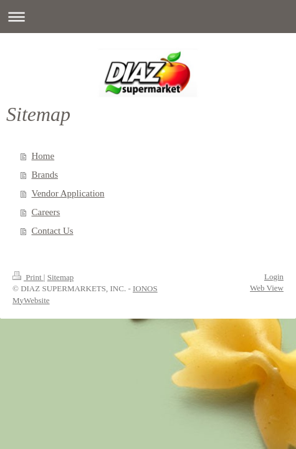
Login (274, 276)
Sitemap (60, 277)
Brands (45, 175)
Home (43, 156)
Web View (267, 287)
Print (28, 277)
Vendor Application (68, 193)
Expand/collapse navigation (148, 16)
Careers (46, 212)
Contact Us (53, 231)
